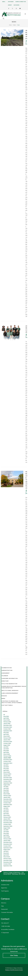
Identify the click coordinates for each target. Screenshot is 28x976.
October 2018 (7, 864)
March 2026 (6, 720)
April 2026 (6, 718)
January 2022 (6, 797)
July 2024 (5, 747)
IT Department (5, 932)
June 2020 (6, 831)
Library (10, 5)
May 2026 (6, 716)
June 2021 (6, 810)
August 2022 (6, 784)
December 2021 (7, 799)
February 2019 (7, 858)
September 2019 (7, 847)
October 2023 (7, 761)
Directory (5, 681)
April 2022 (6, 792)
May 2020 (6, 833)
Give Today (14, 955)
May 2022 (6, 790)
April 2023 (6, 770)
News (3, 698)
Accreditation (7, 667)
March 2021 (6, 815)
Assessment (6, 673)
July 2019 (5, 851)
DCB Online (10, 1)
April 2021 (6, 813)
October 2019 (7, 846)
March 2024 (6, 754)
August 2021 (6, 806)
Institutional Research (10, 690)
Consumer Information (10, 678)
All (4, 714)
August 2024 (6, 745)
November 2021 (7, 801)
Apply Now (4, 887)
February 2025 (7, 738)
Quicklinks (17, 5)
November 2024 (7, 741)
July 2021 (5, 808)
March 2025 (6, 736)
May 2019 (6, 853)
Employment (4, 909)
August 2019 (6, 849)
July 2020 (5, 829)
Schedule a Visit (5, 884)
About (14, 25)
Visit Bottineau (7, 705)
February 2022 (7, 795)
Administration (7, 670)
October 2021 (7, 802)
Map (2, 906)
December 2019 (7, 842)
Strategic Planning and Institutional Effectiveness (12, 702)
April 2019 (6, 855)
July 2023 (5, 765)
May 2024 (6, 750)
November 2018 (7, 862)
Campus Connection (20, 1)
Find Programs (5, 891)
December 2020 (7, 820)
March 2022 (6, 793)
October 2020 (7, 824)
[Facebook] (8, 8)
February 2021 (7, 817)
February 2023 (7, 774)
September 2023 (7, 763)
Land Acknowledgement (10, 693)
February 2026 (7, 721)
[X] (12, 8)
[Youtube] (20, 8)
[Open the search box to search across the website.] (3, 18)
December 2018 (7, 860)
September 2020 (7, 826)
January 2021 (6, 819)
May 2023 (6, 768)
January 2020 (6, 840)
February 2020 (7, 838)
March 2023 (6, 772)
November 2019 (7, 844)
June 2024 (6, 748)
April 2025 (6, 734)
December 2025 (7, 725)
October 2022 (7, 781)
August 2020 (6, 828)
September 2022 (7, 783)
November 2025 (7, 727)
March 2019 (6, 856)
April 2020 (6, 835)
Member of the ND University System (14, 969)
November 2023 (7, 759)
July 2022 (5, 786)
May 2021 (6, 811)
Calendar (5, 675)
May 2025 (6, 732)
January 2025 (6, 739)
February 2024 (7, 756)
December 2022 (7, 777)
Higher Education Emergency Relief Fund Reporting (14, 687)
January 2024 (7, 757)
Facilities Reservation (9, 683)
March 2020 (6, 837)
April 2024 (6, 752)
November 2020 (7, 822)
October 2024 (7, 743)
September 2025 (7, 730)
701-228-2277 (5, 923)
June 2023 (6, 766)
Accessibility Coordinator (7, 929)
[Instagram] (16, 8)
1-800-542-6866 (5, 926)
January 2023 (6, 775)
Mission (4, 695)
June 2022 (6, 788)
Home (10, 25)
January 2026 (6, 723)
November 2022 (7, 779)
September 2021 (7, 804)
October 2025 (7, 729)
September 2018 (7, 865)
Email (4, 1)
